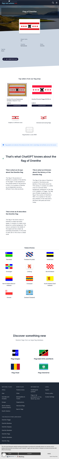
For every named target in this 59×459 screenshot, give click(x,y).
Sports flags (19, 409)
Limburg (29, 271)
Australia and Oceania (5, 397)
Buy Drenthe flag (10, 59)
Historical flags (20, 405)
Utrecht (9, 297)
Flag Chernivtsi (43, 373)
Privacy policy (49, 393)
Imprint (47, 390)
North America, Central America (6, 406)
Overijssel (29, 283)
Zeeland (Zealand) (29, 297)
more (49, 453)
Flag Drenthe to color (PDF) (29, 134)
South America (6, 411)
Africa (3, 390)
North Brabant (50, 271)
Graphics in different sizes (15, 122)
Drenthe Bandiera (7, 430)
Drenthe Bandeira (7, 437)
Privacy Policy (55, 456)
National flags (7, 387)
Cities (17, 393)
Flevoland (9, 259)
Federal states (20, 390)
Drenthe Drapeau (7, 427)
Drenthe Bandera (7, 423)
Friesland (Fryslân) (29, 259)
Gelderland (50, 259)
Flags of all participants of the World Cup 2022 (36, 397)
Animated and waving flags (43, 122)
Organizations (20, 402)
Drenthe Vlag (5, 441)
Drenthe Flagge (6, 420)
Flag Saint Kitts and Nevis (43, 359)
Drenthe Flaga (6, 434)
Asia (3, 393)
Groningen (9, 271)
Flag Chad (15, 373)
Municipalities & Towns (20, 397)
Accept (29, 453)
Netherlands (24, 45)
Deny (9, 453)
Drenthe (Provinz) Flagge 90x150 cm (41, 99)
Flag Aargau (15, 359)
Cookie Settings (49, 397)
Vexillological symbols (34, 390)
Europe (4, 402)
